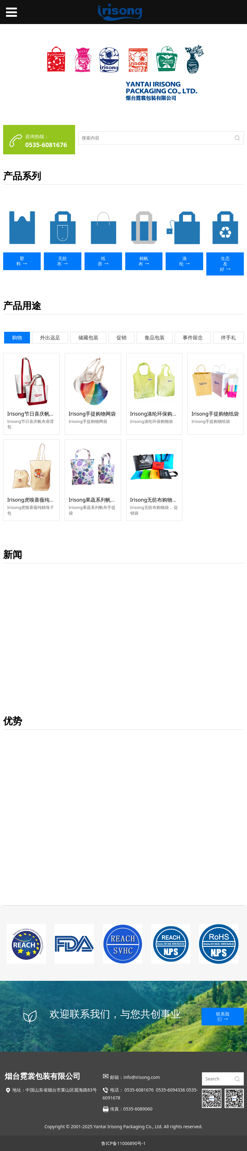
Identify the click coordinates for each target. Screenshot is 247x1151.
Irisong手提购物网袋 (92, 413)
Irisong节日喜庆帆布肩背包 (38, 413)
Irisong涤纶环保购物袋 (156, 413)
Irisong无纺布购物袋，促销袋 (164, 499)
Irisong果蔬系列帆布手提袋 (100, 499)
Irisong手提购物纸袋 (215, 413)
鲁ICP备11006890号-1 (123, 1143)
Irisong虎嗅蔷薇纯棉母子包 (38, 499)
